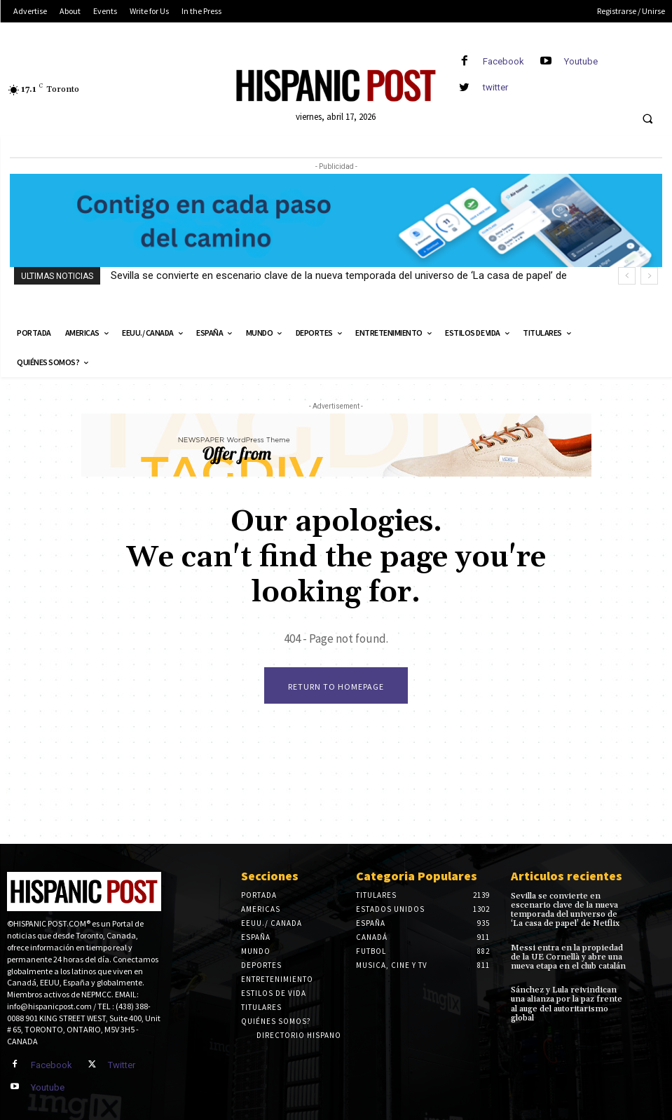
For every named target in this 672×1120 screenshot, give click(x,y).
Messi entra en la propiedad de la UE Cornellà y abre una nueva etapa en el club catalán (568, 957)
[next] (649, 276)
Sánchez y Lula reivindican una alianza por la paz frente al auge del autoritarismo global (566, 1004)
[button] (647, 119)
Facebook (503, 61)
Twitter (121, 1065)
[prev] (627, 276)
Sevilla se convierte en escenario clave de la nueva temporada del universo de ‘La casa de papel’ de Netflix (565, 910)
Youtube (581, 61)
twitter (495, 87)
